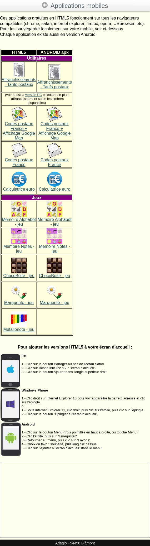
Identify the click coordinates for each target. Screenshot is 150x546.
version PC (33, 95)
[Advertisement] (111, 192)
